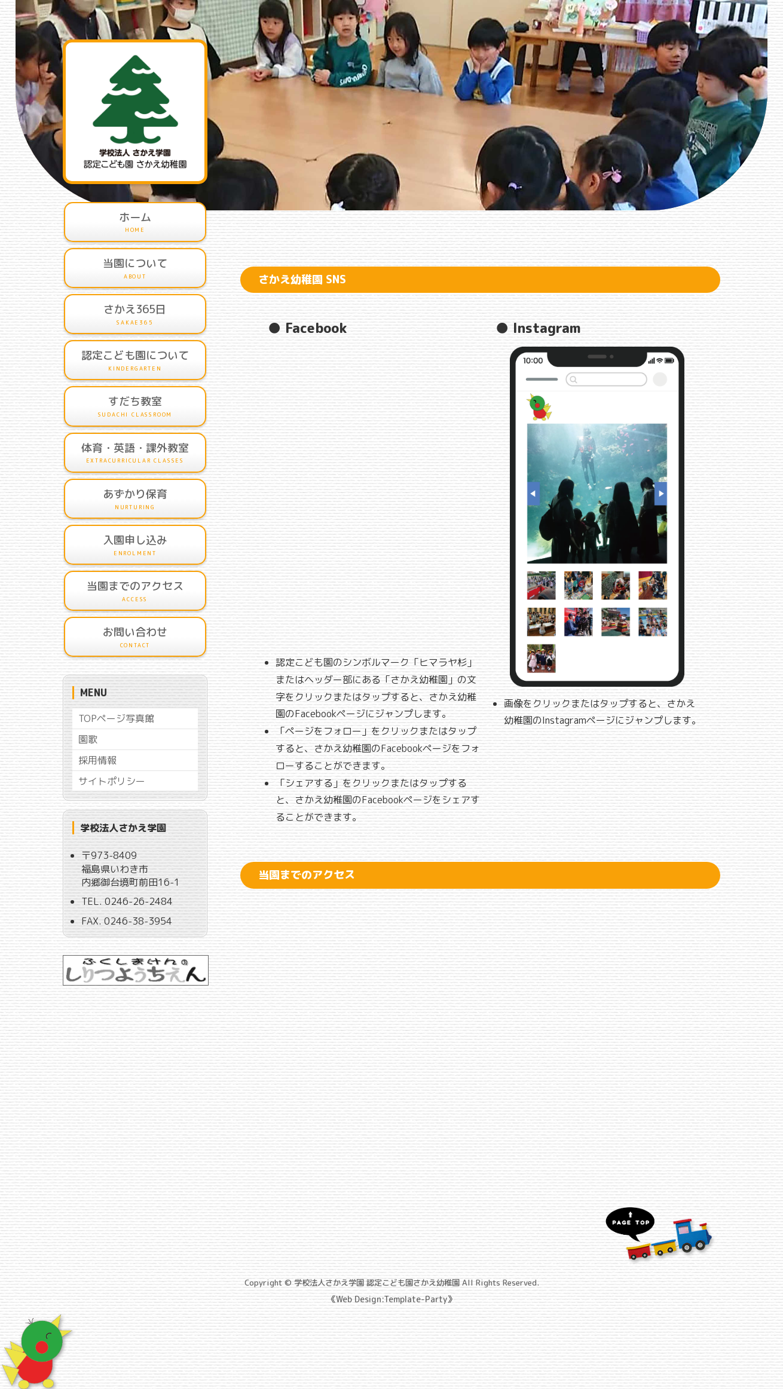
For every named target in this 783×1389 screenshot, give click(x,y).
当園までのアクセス (135, 591)
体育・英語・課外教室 (135, 453)
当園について (135, 268)
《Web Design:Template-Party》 (391, 1299)
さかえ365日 (135, 314)
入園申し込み (135, 545)
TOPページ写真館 (116, 718)
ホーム (135, 222)
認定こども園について (135, 360)
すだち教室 (135, 406)
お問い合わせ (135, 637)
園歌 (87, 739)
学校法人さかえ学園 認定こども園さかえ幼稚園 (377, 1282)
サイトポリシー (111, 781)
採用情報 (97, 760)
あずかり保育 (135, 499)
